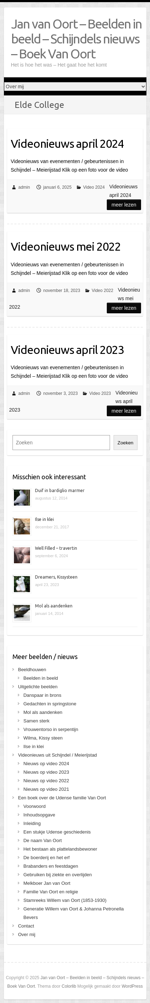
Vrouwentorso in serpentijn (50, 729)
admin (24, 187)
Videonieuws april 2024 (67, 143)
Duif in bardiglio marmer (60, 490)
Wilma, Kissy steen (42, 738)
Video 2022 (103, 290)
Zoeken (125, 442)
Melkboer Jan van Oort (46, 883)
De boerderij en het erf (46, 857)
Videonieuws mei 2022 (66, 246)
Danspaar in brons (42, 695)
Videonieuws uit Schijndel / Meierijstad (57, 755)
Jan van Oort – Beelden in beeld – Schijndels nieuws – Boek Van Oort (76, 38)
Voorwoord (34, 806)
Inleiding (31, 823)
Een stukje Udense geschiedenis (57, 832)
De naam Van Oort (42, 840)
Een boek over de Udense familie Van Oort (62, 797)
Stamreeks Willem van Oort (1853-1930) (64, 900)
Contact (26, 926)
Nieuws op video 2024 (46, 763)
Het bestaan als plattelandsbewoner (60, 849)
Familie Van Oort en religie (50, 891)
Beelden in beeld (40, 678)
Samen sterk (36, 720)
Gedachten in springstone (49, 703)
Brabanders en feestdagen (50, 866)
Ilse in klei (44, 519)
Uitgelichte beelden (38, 686)
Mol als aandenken (53, 606)
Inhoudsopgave (39, 814)
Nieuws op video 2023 (46, 772)
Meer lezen (123, 205)
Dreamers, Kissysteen (56, 577)
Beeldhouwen (32, 669)
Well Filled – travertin (56, 548)
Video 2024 (94, 187)
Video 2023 (100, 393)
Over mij (26, 934)
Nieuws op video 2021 (46, 789)
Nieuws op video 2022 (46, 780)
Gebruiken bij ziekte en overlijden (57, 874)
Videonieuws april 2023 (67, 349)
